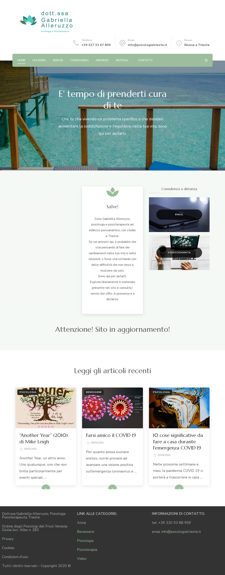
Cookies (8, 547)
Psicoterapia (87, 549)
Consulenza (79, 60)
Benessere (94, 392)
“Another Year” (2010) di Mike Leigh (43, 438)
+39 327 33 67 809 (96, 45)
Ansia (81, 522)
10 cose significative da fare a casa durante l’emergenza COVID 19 (178, 441)
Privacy (8, 538)
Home (21, 60)
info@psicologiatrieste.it (147, 45)
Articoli (122, 60)
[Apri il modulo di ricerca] (206, 60)
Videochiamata (179, 252)
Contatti (145, 60)
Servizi (58, 60)
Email (179, 214)
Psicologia (27, 392)
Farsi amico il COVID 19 (111, 435)
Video (81, 558)
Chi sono (39, 60)
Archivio (102, 60)
